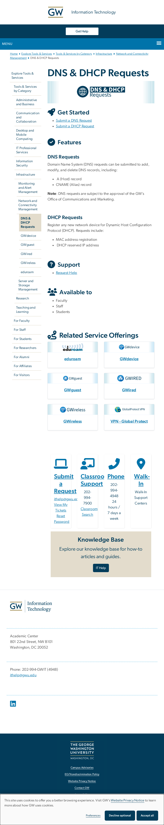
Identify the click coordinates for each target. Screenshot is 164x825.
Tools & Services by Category (74, 53)
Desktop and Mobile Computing (25, 135)
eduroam (27, 272)
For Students (23, 339)
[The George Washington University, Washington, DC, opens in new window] (82, 750)
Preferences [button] (93, 815)
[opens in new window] (13, 706)
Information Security (24, 163)
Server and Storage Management (28, 285)
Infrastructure (104, 53)
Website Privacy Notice (127, 800)
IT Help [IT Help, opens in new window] (101, 568)
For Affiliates (23, 366)
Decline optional (120, 815)
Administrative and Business (26, 102)
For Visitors (22, 375)
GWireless (28, 263)
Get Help (82, 31)
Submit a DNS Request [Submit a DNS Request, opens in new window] (74, 121)
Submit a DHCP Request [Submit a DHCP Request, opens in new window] (75, 126)
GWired (26, 254)
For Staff (20, 329)
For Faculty (22, 320)
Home (14, 53)
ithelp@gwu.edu (67, 499)
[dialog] (82, 809)
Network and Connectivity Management (28, 205)
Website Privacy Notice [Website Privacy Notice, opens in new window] (82, 781)
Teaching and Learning (25, 309)
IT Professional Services (26, 150)
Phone (116, 477)
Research (22, 298)
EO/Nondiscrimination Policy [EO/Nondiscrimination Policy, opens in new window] (82, 774)
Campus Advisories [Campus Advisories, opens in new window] (82, 767)
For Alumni (22, 357)
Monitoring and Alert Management (28, 188)
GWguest (27, 244)
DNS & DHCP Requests (28, 222)
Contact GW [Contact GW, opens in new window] (82, 788)
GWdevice (28, 235)
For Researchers (25, 348)
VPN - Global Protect (129, 421)
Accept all (147, 815)
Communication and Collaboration (27, 117)
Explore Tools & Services (36, 53)
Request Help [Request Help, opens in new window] (66, 273)
